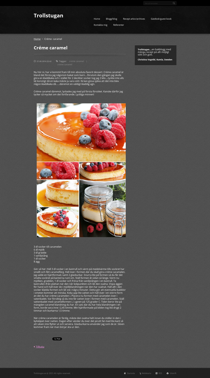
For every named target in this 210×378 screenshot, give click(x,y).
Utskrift (173, 373)
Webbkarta (146, 373)
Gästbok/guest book (161, 18)
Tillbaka (40, 346)
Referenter (118, 24)
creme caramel (76, 61)
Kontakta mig (100, 24)
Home (97, 18)
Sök (174, 3)
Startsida (131, 373)
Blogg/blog (111, 18)
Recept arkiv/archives (134, 18)
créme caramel (64, 64)
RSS (160, 373)
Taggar (62, 61)
